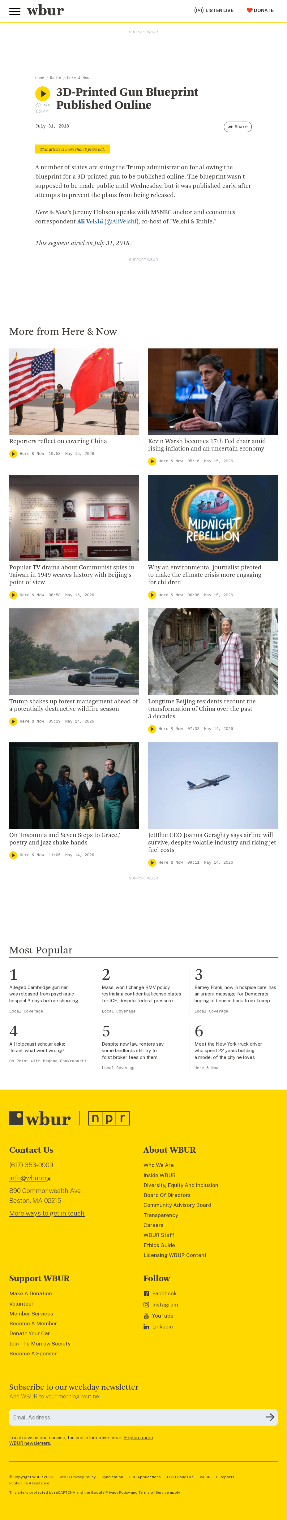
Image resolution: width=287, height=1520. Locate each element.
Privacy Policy (117, 1492)
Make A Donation (30, 1293)
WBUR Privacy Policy (77, 1477)
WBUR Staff (159, 1235)
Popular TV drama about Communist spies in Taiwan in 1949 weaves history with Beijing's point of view (72, 575)
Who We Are (159, 1165)
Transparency (161, 1215)
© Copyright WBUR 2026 (31, 1477)
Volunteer (21, 1304)
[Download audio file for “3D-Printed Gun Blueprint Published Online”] (38, 104)
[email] (143, 1417)
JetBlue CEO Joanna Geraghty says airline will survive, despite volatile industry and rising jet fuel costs (212, 842)
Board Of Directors (167, 1195)
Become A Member (33, 1323)
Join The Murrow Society (40, 1344)
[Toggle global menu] (14, 11)
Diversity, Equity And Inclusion (181, 1185)
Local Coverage (26, 1011)
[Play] (13, 454)
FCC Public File (180, 1477)
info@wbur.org (30, 1178)
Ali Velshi (90, 222)
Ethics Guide (159, 1245)
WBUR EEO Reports (217, 1477)
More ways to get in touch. (47, 1213)
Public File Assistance (29, 1483)
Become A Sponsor (33, 1353)
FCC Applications (145, 1477)
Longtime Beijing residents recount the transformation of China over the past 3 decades (202, 709)
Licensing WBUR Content (175, 1255)
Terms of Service (154, 1492)
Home (39, 78)
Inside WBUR (160, 1175)
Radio (55, 78)
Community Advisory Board (177, 1205)
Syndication (112, 1477)
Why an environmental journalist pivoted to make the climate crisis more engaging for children (205, 575)
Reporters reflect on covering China (58, 441)
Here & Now (78, 78)
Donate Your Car (29, 1333)
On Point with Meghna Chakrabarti (48, 1061)
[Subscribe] (270, 1417)
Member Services (31, 1314)
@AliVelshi (121, 222)
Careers (154, 1225)
